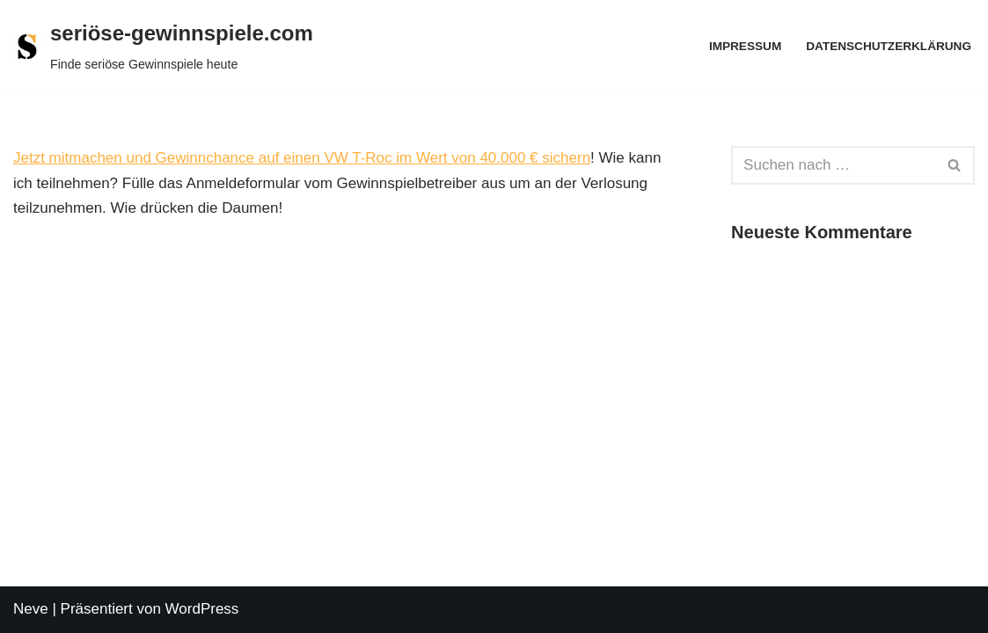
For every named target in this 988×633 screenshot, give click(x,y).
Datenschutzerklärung (888, 46)
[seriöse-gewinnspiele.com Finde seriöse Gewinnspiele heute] (163, 46)
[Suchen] (833, 165)
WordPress (202, 608)
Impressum (745, 46)
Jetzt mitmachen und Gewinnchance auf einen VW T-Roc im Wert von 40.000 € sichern (301, 157)
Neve (30, 608)
